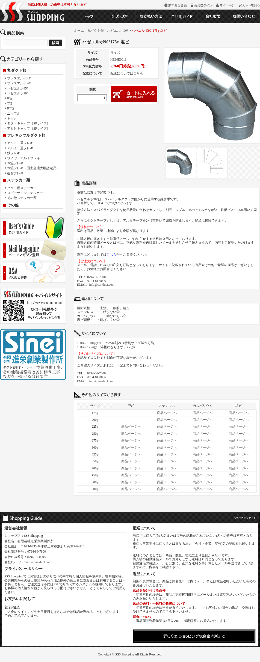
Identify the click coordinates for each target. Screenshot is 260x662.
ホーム (79, 30)
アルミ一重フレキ (20, 143)
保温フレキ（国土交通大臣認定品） (33, 168)
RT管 (10, 108)
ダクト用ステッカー (22, 188)
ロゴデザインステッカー (25, 193)
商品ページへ (167, 413)
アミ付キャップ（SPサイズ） (28, 128)
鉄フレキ (13, 153)
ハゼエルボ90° (17, 93)
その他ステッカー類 (22, 198)
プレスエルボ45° (19, 78)
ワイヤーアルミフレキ (23, 158)
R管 (10, 98)
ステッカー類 (18, 180)
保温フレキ (15, 163)
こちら (138, 73)
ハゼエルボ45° (17, 88)
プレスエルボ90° (19, 83)
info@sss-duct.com (101, 285)
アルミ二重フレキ (20, 148)
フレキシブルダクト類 (26, 136)
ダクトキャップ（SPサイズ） (28, 123)
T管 (9, 103)
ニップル (13, 113)
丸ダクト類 (16, 71)
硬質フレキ (15, 173)
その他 (13, 205)
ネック (12, 118)
